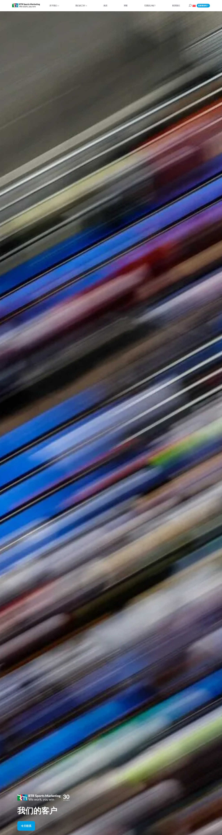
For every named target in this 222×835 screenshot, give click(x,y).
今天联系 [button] (26, 825)
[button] (194, 5)
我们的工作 (80, 5)
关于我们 (53, 5)
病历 (105, 5)
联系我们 (176, 5)
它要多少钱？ (150, 5)
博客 (126, 5)
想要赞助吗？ (203, 5)
